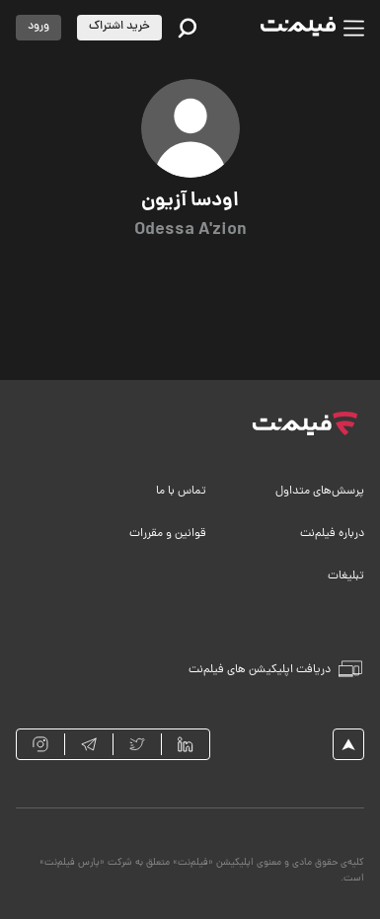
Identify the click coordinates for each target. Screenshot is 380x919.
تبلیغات (346, 576)
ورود (38, 27)
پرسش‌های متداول (319, 491)
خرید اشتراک (119, 27)
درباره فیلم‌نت (332, 534)
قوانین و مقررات (167, 534)
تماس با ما (181, 491)
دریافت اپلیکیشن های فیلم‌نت (275, 669)
